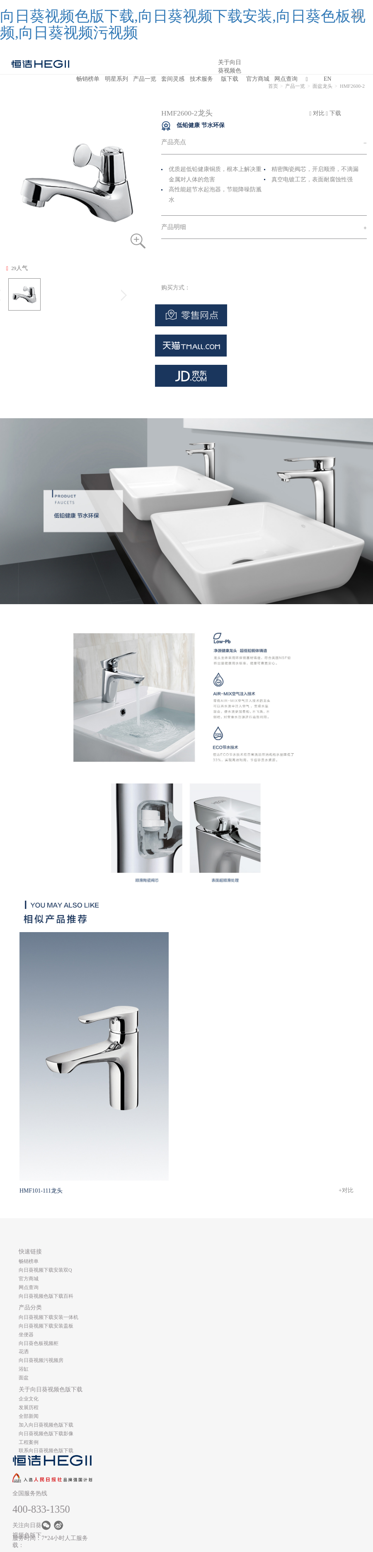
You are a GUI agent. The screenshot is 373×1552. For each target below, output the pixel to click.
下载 (333, 113)
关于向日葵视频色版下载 (229, 67)
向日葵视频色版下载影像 (46, 1433)
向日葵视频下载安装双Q (45, 1270)
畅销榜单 (87, 79)
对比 (317, 113)
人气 (17, 268)
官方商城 (257, 79)
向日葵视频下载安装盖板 (46, 1326)
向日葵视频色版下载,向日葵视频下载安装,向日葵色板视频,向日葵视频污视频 (183, 24)
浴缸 (24, 1369)
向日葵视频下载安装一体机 (48, 1317)
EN (328, 79)
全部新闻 (29, 1416)
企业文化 (29, 1399)
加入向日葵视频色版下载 (46, 1425)
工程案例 (29, 1442)
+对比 (346, 1190)
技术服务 (201, 79)
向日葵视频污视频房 (41, 1360)
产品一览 (144, 79)
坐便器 (26, 1335)
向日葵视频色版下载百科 (46, 1296)
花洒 (24, 1351)
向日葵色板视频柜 (38, 1343)
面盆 (24, 1378)
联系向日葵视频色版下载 (46, 1450)
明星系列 (116, 79)
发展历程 (29, 1407)
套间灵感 (172, 79)
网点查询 (286, 79)
